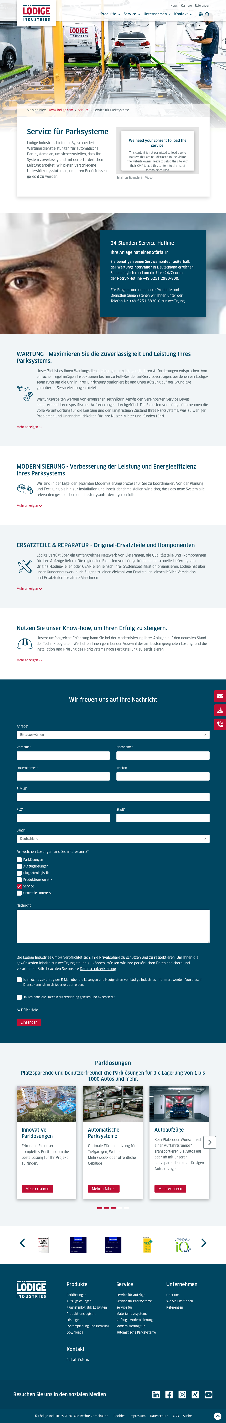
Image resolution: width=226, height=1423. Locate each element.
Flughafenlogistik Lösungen (87, 1307)
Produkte (110, 14)
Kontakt (183, 14)
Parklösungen (76, 1295)
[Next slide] (209, 1142)
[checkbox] (113, 877)
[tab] (99, 1208)
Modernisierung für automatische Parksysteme (136, 1329)
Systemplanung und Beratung (88, 1326)
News (174, 5)
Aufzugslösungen (79, 1301)
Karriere (186, 5)
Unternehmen (157, 14)
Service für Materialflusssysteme (131, 1310)
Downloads (75, 1332)
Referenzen (202, 5)
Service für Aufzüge (130, 1295)
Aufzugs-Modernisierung (134, 1320)
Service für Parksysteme (134, 1301)
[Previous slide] (23, 1243)
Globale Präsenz (78, 1360)
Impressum (138, 1416)
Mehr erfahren (37, 1189)
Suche (187, 1416)
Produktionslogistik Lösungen (81, 1317)
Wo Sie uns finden (179, 1301)
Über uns (172, 1295)
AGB (176, 1416)
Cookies (119, 1416)
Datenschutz (159, 1416)
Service (132, 14)
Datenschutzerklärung (98, 968)
